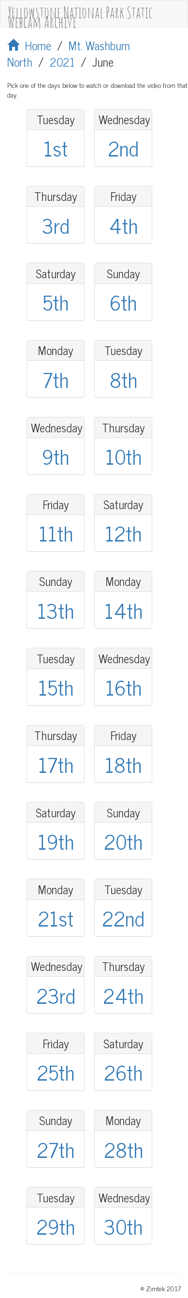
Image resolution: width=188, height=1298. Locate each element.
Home (29, 45)
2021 (62, 61)
